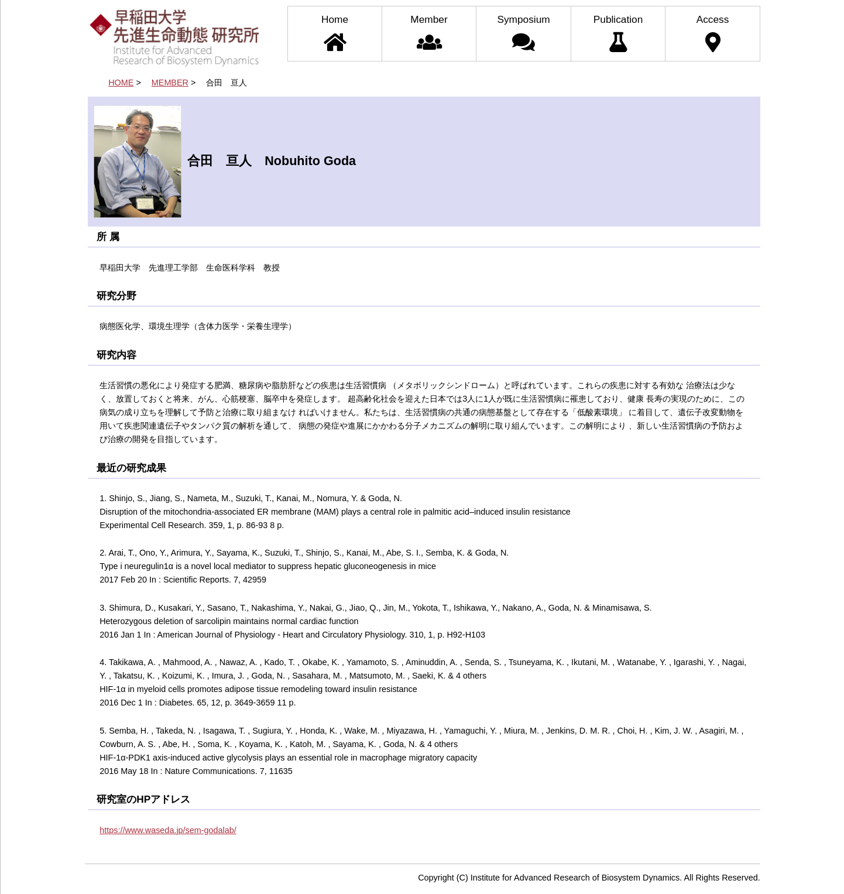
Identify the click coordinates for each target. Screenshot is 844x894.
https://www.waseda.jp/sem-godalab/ (168, 830)
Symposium (523, 32)
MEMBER (170, 82)
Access (713, 32)
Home (334, 32)
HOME (120, 82)
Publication (618, 32)
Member (428, 32)
